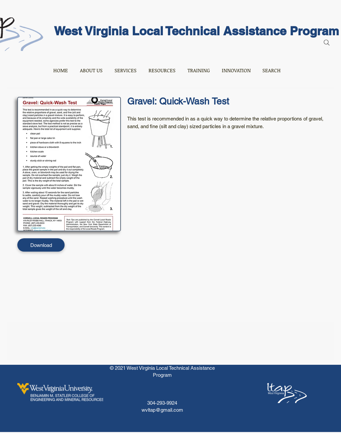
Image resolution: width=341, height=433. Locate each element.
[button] (91, 70)
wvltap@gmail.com (162, 410)
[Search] (327, 43)
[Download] (41, 245)
